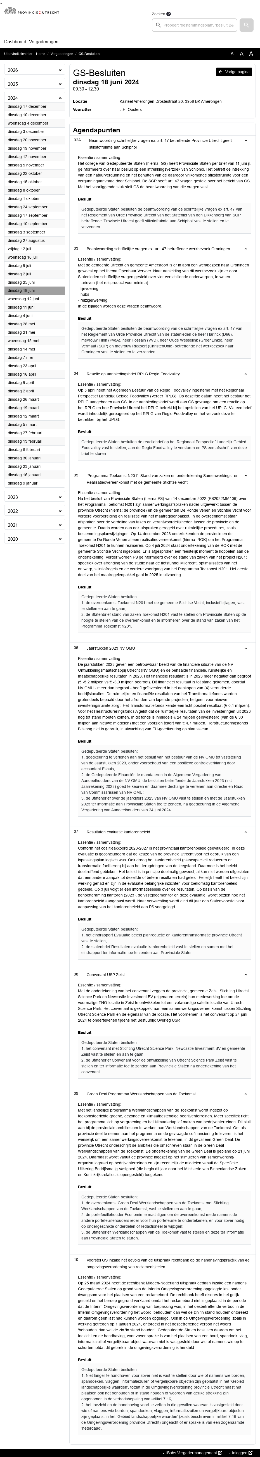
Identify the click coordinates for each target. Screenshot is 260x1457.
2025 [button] (13, 84)
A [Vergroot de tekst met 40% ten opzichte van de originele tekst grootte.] (251, 54)
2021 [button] (13, 525)
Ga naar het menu (1, 3)
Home (40, 54)
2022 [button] (13, 511)
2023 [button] (13, 497)
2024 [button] (13, 98)
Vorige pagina (234, 72)
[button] (247, 25)
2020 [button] (13, 539)
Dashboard (15, 41)
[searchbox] (194, 25)
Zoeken (158, 14)
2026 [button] (13, 70)
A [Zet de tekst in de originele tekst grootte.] (232, 53)
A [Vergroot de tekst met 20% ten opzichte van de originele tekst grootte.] (242, 54)
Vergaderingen (43, 41)
